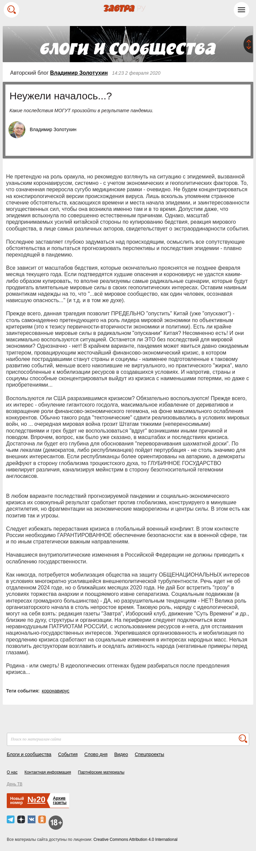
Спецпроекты (149, 754)
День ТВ (14, 784)
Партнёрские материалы (101, 772)
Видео (121, 754)
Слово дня (96, 754)
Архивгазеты (60, 800)
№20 (36, 799)
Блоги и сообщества (29, 754)
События (68, 754)
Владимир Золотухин (79, 73)
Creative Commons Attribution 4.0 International (136, 839)
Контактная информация (47, 772)
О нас (12, 772)
